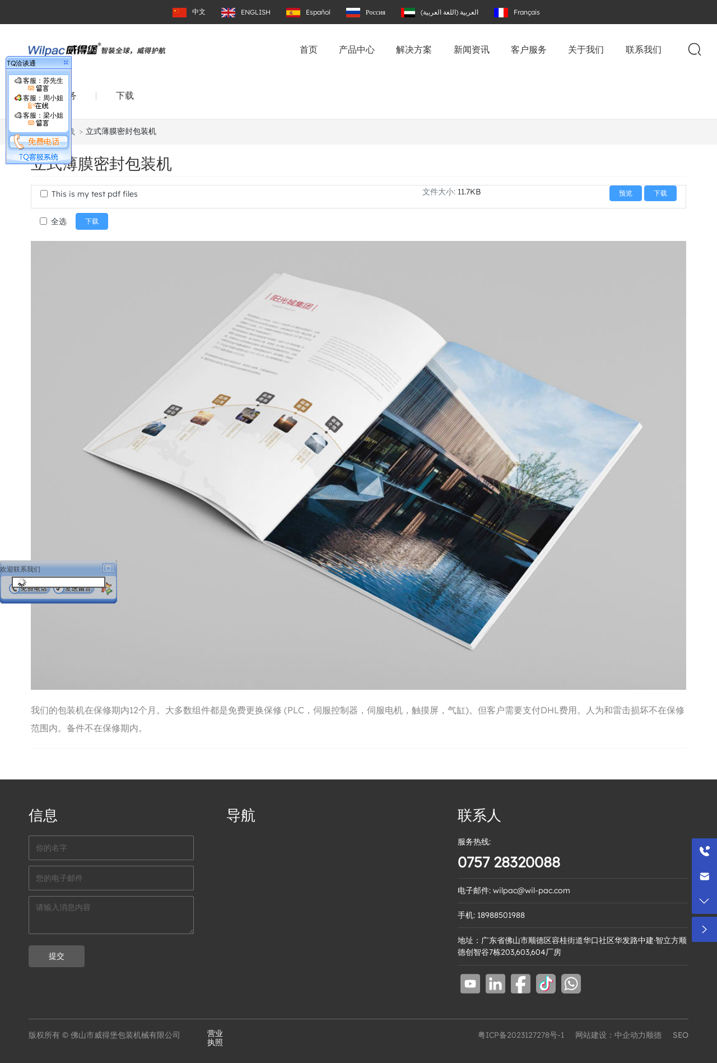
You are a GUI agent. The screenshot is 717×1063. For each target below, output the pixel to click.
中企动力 (630, 1035)
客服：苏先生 (39, 84)
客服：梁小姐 (39, 119)
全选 (59, 221)
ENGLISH (256, 12)
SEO (680, 1035)
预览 (625, 193)
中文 (199, 11)
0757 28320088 (509, 862)
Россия (375, 12)
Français (527, 12)
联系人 (479, 815)
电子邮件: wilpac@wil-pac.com (514, 890)
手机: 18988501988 (491, 915)
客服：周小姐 (39, 102)
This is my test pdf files (95, 194)
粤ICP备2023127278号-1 (521, 1035)
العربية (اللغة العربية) (449, 12)
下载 (125, 95)
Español (318, 12)
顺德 (654, 1035)
